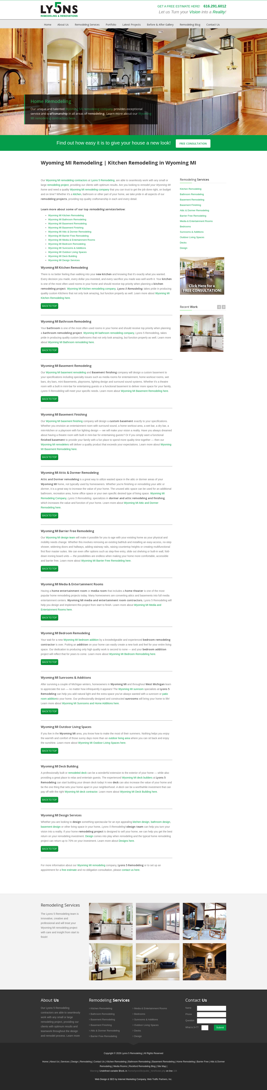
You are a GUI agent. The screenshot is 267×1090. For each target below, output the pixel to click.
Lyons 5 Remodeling (103, 180)
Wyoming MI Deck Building (62, 256)
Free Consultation (193, 143)
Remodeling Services (87, 24)
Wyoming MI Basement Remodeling (67, 223)
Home (47, 24)
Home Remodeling (186, 1061)
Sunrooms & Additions (192, 231)
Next (260, 79)
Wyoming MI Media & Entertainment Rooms (71, 239)
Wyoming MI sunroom (131, 689)
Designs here (126, 840)
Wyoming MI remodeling (91, 865)
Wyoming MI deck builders (137, 777)
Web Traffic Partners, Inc (159, 1079)
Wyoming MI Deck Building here (138, 791)
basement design (51, 826)
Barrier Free (203, 1061)
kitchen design (141, 821)
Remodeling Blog (190, 24)
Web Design (101, 1079)
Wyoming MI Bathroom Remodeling (67, 219)
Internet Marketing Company (132, 1079)
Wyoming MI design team (60, 537)
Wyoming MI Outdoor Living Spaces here (102, 742)
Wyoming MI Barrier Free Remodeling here (106, 560)
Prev (6, 79)
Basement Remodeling (192, 199)
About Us (63, 24)
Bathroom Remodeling (192, 194)
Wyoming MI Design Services (64, 260)
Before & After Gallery (160, 24)
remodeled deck (77, 772)
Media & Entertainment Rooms (196, 221)
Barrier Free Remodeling (193, 215)
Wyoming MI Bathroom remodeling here (71, 342)
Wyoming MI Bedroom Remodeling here (132, 654)
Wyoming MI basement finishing (64, 421)
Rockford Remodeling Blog (142, 1066)
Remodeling (86, 1061)
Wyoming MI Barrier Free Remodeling (68, 235)
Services (65, 1061)
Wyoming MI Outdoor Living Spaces (67, 252)
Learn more (73, 1035)
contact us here (131, 869)
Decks (183, 242)
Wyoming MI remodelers (55, 444)
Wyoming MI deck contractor (81, 791)
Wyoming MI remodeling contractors (66, 180)
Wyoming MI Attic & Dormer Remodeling (69, 231)
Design (89, 836)
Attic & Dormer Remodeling (194, 210)
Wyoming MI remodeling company (89, 109)
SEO (112, 1079)
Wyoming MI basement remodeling (66, 372)
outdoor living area (119, 738)
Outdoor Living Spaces (192, 237)
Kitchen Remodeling (190, 189)
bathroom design (160, 821)
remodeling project (58, 184)
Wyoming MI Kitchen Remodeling (66, 215)
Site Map (161, 1066)
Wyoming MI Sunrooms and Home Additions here (90, 703)
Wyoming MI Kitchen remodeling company (91, 288)
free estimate (69, 869)
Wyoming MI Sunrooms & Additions (67, 248)
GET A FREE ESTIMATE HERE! (178, 6)
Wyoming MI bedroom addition (81, 639)
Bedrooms (185, 226)
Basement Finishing (190, 205)
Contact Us (213, 24)
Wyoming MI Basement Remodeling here (144, 390)
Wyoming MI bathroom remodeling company (108, 332)
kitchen (77, 194)
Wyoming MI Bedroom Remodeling (66, 244)
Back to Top (49, 306)
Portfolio (111, 24)
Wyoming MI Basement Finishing (65, 227)
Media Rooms (120, 1066)
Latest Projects (131, 24)
